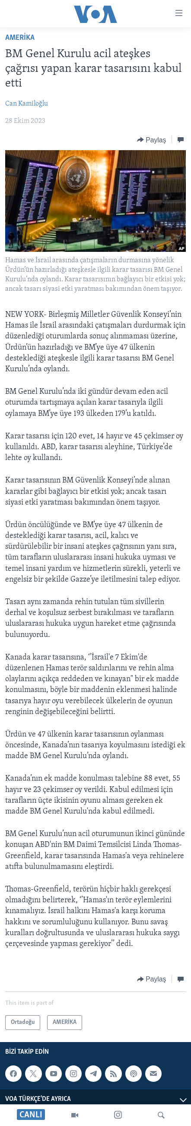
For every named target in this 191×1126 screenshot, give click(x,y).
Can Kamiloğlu (26, 103)
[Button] (151, 140)
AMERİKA (20, 38)
